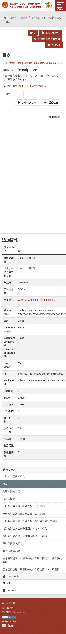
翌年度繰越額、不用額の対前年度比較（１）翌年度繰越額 (32, 560)
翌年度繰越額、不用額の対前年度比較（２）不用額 (31, 569)
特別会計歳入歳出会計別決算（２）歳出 (25, 536)
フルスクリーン (28, 102)
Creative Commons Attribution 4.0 (36, 299)
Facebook (9, 590)
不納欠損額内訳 (11, 543)
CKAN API (8, 607)
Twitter (8, 583)
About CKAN (9, 603)
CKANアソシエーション (15, 612)
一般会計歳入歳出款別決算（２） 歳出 (24, 513)
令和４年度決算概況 (14, 476)
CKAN (8, 626)
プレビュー (13, 94)
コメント (54, 45)
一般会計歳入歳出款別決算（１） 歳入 (24, 506)
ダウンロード (51, 32)
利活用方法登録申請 (47, 38)
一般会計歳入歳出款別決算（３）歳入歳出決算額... (31, 521)
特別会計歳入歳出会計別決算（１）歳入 (25, 528)
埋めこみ (51, 102)
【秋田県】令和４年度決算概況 (46, 17)
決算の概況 (9, 498)
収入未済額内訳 (11, 550)
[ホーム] (5, 17)
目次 (8, 22)
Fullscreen (54, 116)
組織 (12, 17)
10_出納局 (22, 17)
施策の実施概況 (11, 491)
